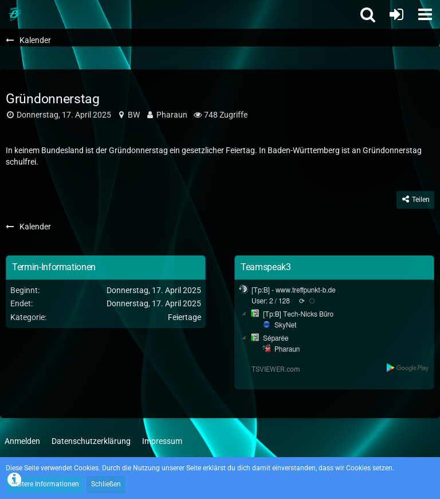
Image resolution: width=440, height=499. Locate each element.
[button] (425, 14)
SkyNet (285, 325)
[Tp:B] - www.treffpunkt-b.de (294, 290)
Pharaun (171, 114)
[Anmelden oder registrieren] (396, 14)
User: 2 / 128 (271, 301)
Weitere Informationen (44, 484)
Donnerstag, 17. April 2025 (64, 114)
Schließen (106, 484)
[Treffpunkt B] (14, 14)
